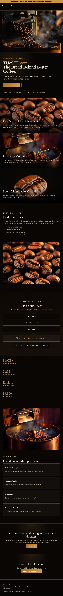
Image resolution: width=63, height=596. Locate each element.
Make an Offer (29, 85)
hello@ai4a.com (8, 591)
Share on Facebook (32, 345)
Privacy (24, 591)
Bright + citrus (31, 316)
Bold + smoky (31, 329)
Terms (30, 591)
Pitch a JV (31, 546)
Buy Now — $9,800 (11, 85)
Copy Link (45, 345)
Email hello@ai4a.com (31, 571)
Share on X (18, 345)
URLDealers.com (47, 1)
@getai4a (18, 591)
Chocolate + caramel (31, 323)
